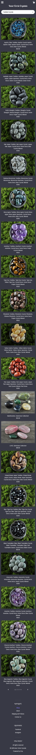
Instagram (18, 732)
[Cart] (34, 2)
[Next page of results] (28, 689)
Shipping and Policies (18, 714)
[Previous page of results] (8, 689)
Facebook (18, 729)
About (18, 711)
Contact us (18, 717)
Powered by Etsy (18, 751)
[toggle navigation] (2, 2)
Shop (18, 708)
